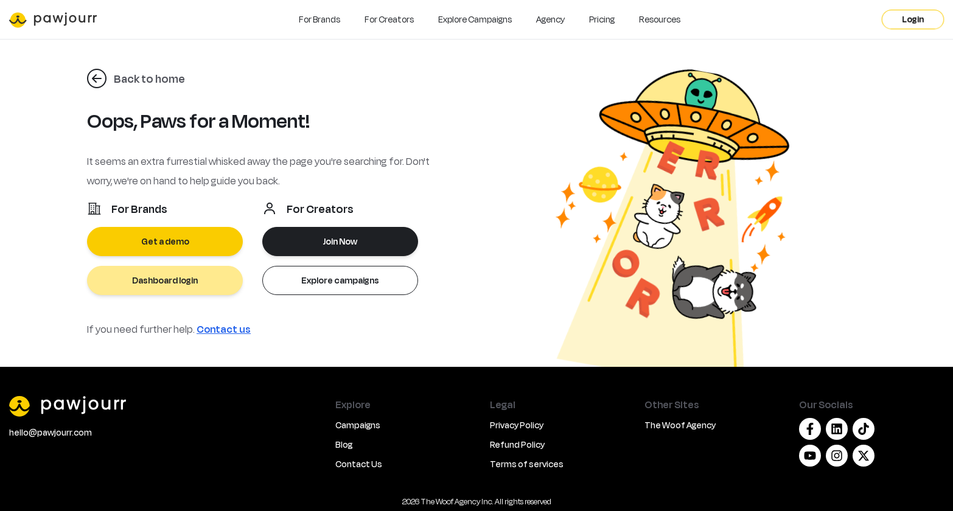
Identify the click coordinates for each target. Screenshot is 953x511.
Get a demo (165, 241)
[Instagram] (837, 456)
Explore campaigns (340, 280)
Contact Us (358, 463)
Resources (659, 19)
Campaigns (357, 425)
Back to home (149, 78)
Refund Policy (517, 444)
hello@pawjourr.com (50, 432)
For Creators (389, 19)
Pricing (602, 19)
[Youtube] (810, 456)
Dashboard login (165, 280)
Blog (343, 444)
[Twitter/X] (863, 456)
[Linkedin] (837, 429)
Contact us (224, 329)
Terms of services (527, 463)
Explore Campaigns (475, 19)
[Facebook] (810, 429)
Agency (550, 19)
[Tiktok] (863, 429)
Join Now (340, 241)
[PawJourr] (165, 405)
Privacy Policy (516, 425)
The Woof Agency (680, 425)
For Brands (319, 19)
